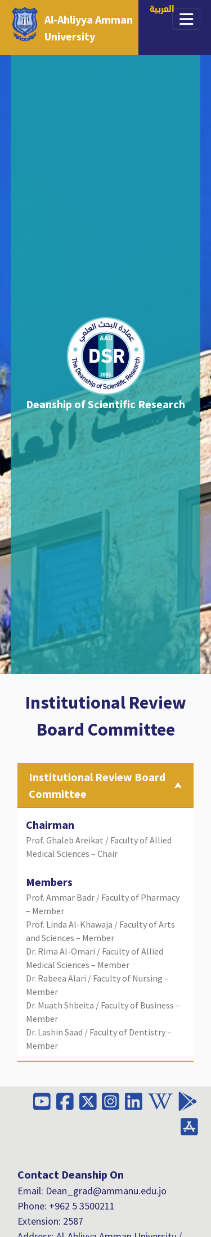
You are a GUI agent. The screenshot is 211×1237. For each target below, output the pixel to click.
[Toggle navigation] (186, 19)
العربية (162, 10)
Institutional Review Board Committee (97, 785)
